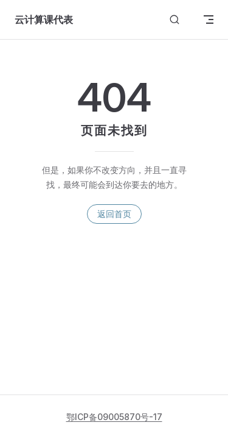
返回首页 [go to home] (114, 214)
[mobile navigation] (208, 19)
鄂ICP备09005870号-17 (114, 417)
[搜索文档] (174, 20)
